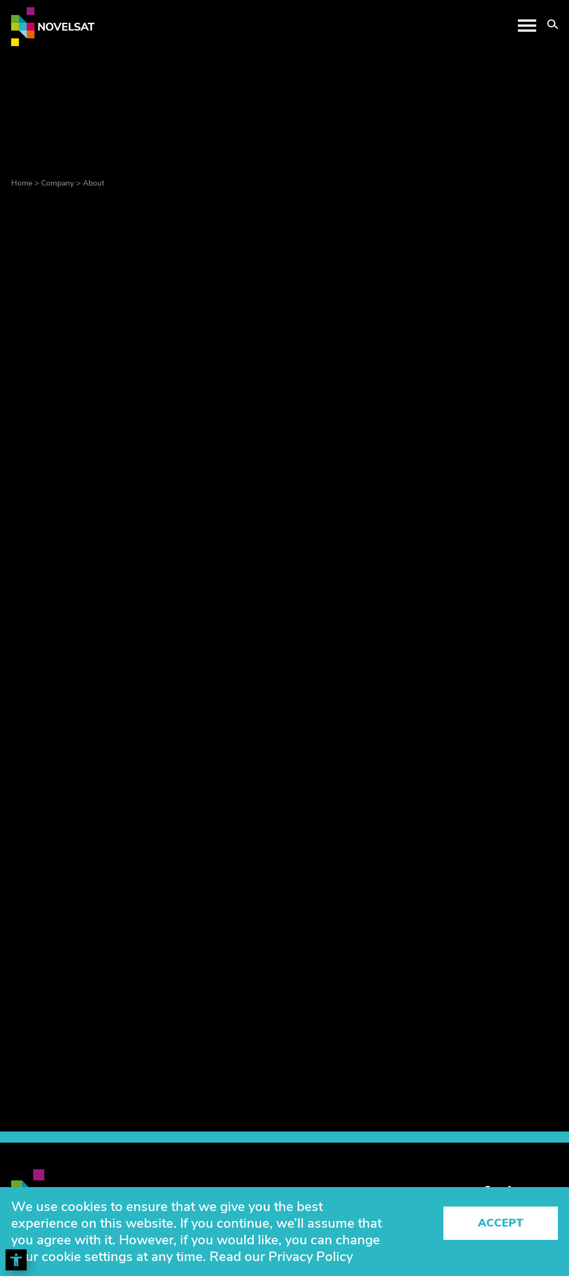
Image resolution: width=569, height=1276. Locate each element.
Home (21, 183)
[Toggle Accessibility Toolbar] (16, 1259)
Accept (500, 1222)
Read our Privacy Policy (281, 1256)
